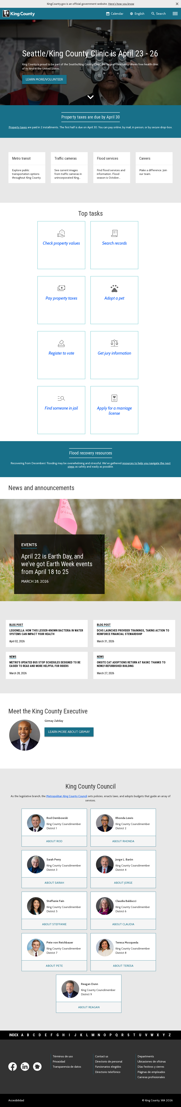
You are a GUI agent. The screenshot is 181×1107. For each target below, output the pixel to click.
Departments (146, 1056)
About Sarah (54, 882)
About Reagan (89, 1007)
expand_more (90, 97)
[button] (177, 4)
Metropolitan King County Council (66, 796)
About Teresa (123, 965)
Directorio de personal (108, 1061)
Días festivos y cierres (151, 1066)
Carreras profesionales (151, 1077)
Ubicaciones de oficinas (152, 1061)
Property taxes (18, 127)
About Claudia (123, 924)
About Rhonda (123, 841)
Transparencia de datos (67, 1066)
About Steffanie (54, 924)
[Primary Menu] (175, 14)
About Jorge (123, 882)
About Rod (54, 841)
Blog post (16, 624)
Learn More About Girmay (69, 732)
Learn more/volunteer (44, 79)
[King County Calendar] (115, 14)
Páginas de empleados (151, 1072)
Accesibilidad (16, 1100)
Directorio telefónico (107, 1072)
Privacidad (59, 1061)
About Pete (54, 965)
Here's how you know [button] (121, 3)
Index (13, 1035)
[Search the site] (159, 14)
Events (29, 544)
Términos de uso (63, 1056)
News (12, 656)
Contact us (101, 1056)
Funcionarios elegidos (108, 1066)
